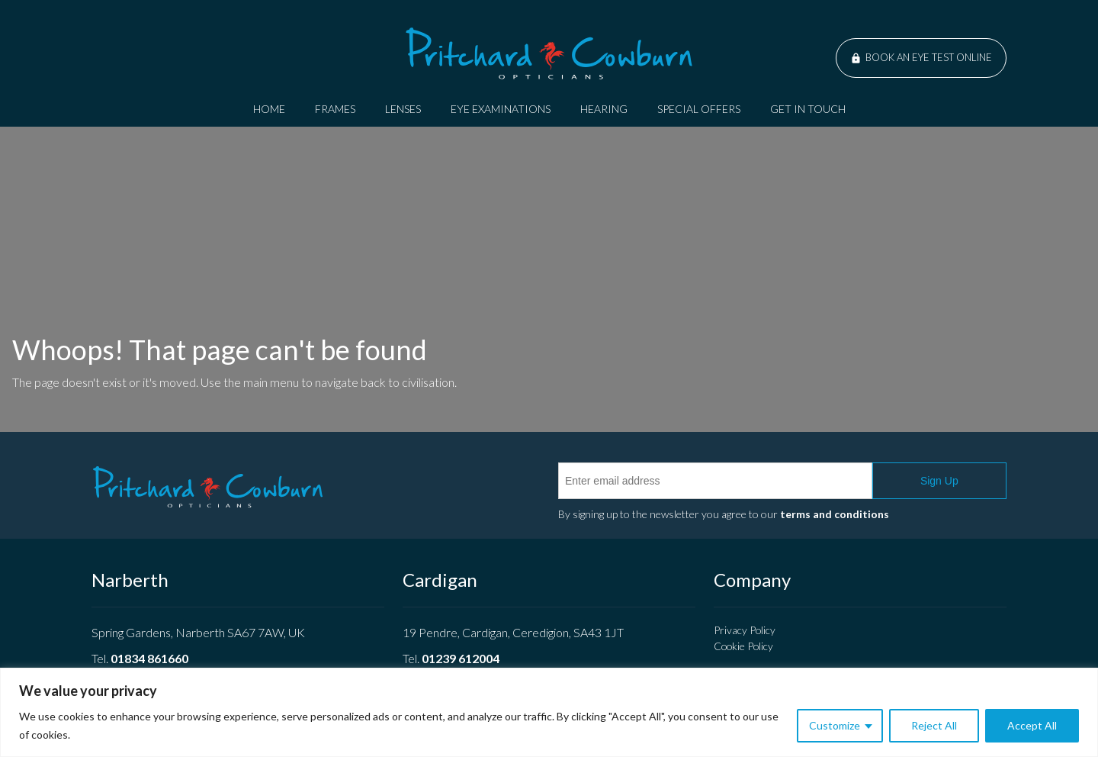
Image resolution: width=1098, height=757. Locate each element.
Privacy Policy (744, 629)
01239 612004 (460, 658)
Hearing (604, 108)
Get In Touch (808, 108)
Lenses (403, 108)
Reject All (934, 725)
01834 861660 (149, 658)
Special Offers (698, 108)
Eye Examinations (501, 108)
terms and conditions (834, 513)
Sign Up (939, 481)
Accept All (1032, 725)
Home (269, 108)
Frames (335, 108)
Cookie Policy (743, 645)
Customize (834, 725)
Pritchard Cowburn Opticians (549, 53)
